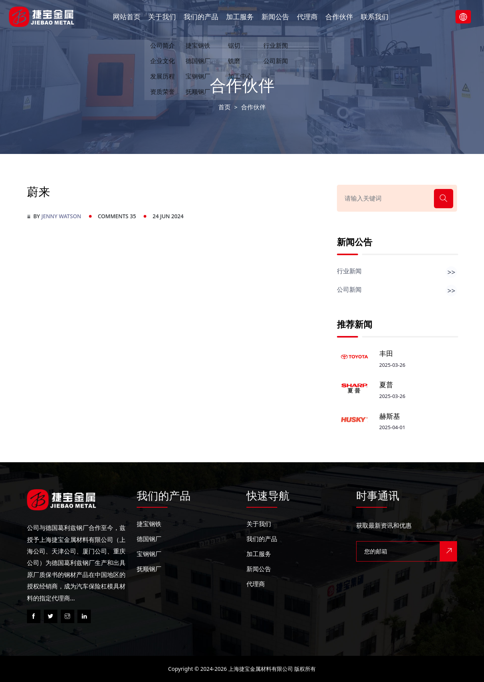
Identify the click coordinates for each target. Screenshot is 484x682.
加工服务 (240, 16)
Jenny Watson (61, 216)
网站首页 (127, 16)
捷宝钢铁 (149, 524)
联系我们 (375, 16)
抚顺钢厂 (149, 569)
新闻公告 (275, 16)
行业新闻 (397, 271)
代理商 (307, 16)
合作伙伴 (339, 16)
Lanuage (463, 17)
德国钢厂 (149, 539)
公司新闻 (397, 289)
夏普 (386, 384)
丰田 (386, 353)
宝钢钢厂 (149, 554)
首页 (224, 107)
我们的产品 (201, 16)
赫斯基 (389, 416)
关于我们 (162, 16)
